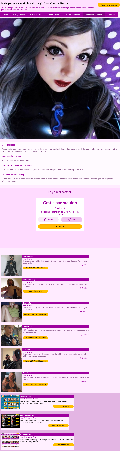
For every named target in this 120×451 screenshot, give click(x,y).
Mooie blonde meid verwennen (35, 314)
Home (5, 15)
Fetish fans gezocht (109, 5)
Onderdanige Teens (93, 15)
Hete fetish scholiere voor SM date (35, 268)
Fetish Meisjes (36, 15)
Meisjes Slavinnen (72, 15)
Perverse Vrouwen (58, 425)
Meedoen (111, 15)
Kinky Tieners (19, 15)
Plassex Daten (63, 406)
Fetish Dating (53, 15)
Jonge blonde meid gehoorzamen (35, 291)
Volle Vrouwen (63, 445)
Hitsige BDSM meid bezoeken (35, 361)
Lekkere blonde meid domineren (35, 384)
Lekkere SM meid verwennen (35, 338)
